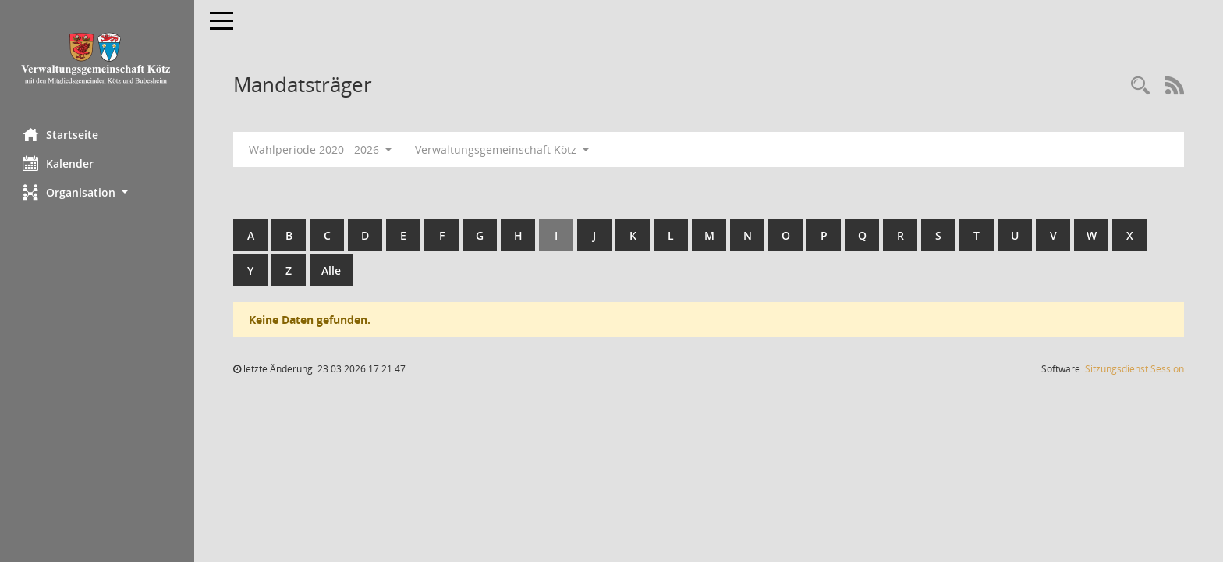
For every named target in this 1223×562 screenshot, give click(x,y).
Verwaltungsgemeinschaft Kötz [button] (503, 149)
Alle (332, 270)
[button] (97, 192)
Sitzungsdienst (1134, 368)
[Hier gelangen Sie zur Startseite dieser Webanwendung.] (97, 58)
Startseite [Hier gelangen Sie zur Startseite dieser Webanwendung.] (61, 134)
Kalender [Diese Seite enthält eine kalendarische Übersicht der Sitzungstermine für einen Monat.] (58, 163)
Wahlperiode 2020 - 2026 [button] (321, 149)
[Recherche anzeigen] (1140, 86)
